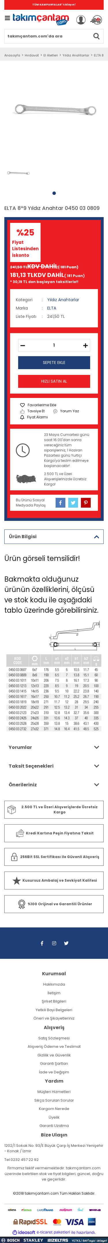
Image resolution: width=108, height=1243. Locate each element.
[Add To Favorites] (38, 405)
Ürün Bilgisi (23, 536)
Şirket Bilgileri (54, 1001)
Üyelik (54, 1117)
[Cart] (96, 20)
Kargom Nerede (54, 1108)
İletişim (54, 993)
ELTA (51, 308)
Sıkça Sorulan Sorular (54, 1100)
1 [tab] (54, 193)
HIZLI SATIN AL (54, 381)
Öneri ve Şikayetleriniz (54, 1018)
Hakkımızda (54, 984)
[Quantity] (54, 345)
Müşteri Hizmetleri (54, 1091)
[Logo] (41, 20)
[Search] (54, 36)
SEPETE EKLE (54, 362)
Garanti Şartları (54, 1063)
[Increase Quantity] (85, 345)
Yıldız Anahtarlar (63, 300)
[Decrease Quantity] (22, 345)
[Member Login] (81, 19)
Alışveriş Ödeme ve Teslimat (54, 1046)
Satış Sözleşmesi (54, 1038)
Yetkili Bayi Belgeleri (54, 1010)
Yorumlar (20, 747)
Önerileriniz (23, 784)
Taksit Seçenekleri (31, 766)
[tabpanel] (18, 173)
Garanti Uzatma (54, 1125)
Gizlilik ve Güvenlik (54, 1055)
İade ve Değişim (54, 1072)
